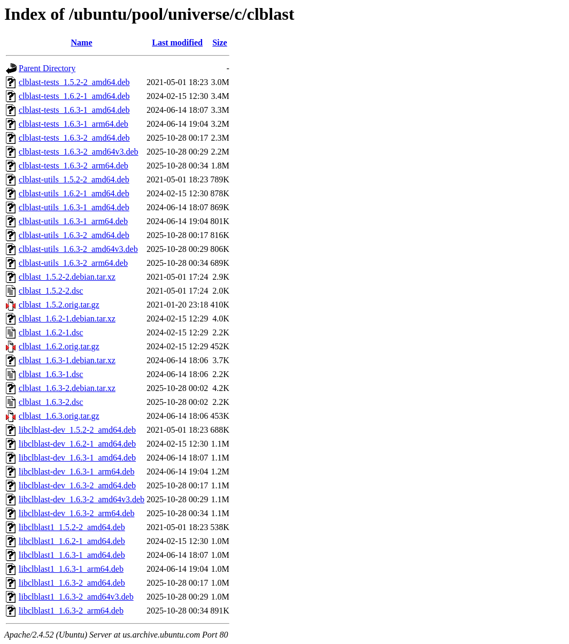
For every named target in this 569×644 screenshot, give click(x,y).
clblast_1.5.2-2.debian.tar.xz (67, 276)
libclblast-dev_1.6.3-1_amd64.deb (77, 457)
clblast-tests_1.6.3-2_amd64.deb (74, 137)
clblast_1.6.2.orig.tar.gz (59, 346)
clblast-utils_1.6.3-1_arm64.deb (73, 221)
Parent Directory (47, 68)
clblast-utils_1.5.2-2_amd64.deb (74, 179)
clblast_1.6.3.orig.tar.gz (59, 415)
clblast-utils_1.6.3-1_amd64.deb (74, 207)
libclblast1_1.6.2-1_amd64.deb (72, 541)
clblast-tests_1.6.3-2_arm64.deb (73, 165)
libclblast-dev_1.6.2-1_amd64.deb (77, 443)
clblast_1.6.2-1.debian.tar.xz (67, 318)
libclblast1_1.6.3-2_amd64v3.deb (76, 596)
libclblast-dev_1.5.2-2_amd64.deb (77, 429)
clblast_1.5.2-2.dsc (51, 290)
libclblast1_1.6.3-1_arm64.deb (71, 568)
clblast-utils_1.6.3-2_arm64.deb (73, 262)
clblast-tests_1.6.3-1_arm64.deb (73, 123)
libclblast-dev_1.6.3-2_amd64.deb (77, 485)
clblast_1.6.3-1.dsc (51, 374)
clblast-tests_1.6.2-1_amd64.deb (74, 96)
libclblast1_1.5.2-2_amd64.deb (72, 527)
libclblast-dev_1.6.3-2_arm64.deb (76, 513)
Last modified (177, 42)
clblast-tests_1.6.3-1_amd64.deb (74, 109)
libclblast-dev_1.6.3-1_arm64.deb (76, 471)
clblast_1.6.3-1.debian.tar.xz (67, 360)
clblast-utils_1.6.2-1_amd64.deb (74, 193)
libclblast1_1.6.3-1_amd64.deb (72, 554)
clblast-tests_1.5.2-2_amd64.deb (74, 82)
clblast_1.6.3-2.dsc (51, 402)
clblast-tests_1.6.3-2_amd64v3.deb (79, 151)
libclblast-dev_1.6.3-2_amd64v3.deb (81, 499)
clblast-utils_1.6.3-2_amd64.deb (74, 235)
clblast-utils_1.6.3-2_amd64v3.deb (78, 249)
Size (219, 42)
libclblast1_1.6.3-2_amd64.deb (72, 582)
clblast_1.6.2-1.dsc (51, 332)
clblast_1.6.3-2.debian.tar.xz (67, 388)
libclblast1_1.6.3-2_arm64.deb (71, 610)
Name (82, 42)
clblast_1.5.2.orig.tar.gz (59, 304)
